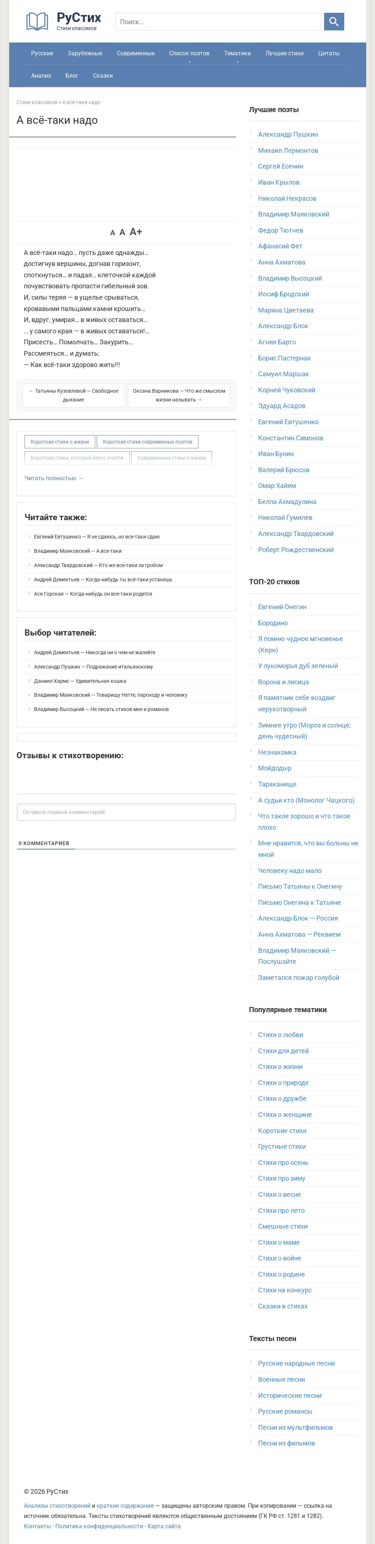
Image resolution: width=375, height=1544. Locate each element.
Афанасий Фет (280, 246)
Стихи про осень (283, 1162)
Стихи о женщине (285, 1114)
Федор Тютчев (280, 230)
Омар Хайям (277, 485)
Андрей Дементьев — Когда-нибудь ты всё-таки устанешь (103, 579)
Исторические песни (290, 1395)
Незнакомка (277, 752)
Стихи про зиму (281, 1178)
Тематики (237, 53)
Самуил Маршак (283, 374)
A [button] (112, 232)
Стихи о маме (279, 1242)
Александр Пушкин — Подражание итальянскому (93, 667)
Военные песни (281, 1379)
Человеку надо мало (290, 870)
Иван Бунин (276, 454)
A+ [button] (136, 232)
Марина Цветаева (286, 310)
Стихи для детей (283, 1051)
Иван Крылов (279, 182)
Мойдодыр (275, 768)
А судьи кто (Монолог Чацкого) (306, 800)
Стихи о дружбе (282, 1098)
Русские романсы (285, 1411)
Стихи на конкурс (285, 1290)
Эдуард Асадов (281, 406)
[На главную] (66, 29)
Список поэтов (189, 53)
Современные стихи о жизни (171, 458)
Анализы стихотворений (57, 1505)
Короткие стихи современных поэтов (147, 442)
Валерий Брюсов (283, 470)
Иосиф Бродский (283, 294)
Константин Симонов (290, 438)
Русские (42, 53)
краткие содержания (125, 1505)
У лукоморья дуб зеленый (298, 666)
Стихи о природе (283, 1082)
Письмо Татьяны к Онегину (300, 886)
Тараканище (277, 784)
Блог (72, 75)
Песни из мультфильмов (295, 1427)
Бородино (273, 623)
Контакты (37, 1526)
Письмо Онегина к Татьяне (299, 902)
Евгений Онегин (282, 607)
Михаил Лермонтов (288, 150)
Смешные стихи (283, 1226)
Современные (136, 53)
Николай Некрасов (287, 198)
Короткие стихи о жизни (60, 442)
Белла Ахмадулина (287, 502)
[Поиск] (218, 21)
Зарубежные (85, 53)
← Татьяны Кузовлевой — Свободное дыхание (73, 395)
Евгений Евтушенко (288, 422)
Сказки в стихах (283, 1306)
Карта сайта (164, 1526)
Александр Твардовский (296, 533)
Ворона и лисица (283, 682)
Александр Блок (283, 326)
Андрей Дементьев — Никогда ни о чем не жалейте (94, 652)
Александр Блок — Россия (298, 918)
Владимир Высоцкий (290, 278)
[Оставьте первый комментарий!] (126, 812)
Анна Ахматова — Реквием (299, 934)
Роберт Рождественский (296, 549)
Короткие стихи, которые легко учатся (77, 458)
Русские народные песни (296, 1363)
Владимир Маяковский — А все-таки (78, 551)
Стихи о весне (279, 1194)
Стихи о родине (281, 1274)
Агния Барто (277, 342)
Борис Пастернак (284, 358)
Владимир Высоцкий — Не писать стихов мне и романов (101, 709)
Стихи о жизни (280, 1066)
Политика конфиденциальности (99, 1526)
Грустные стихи (282, 1146)
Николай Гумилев (285, 517)
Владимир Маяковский (293, 214)
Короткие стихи (282, 1130)
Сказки (103, 75)
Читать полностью (50, 478)
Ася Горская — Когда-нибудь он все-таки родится (93, 594)
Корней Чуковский (286, 390)
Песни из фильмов (286, 1443)
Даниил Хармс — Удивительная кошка (80, 681)
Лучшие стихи (285, 53)
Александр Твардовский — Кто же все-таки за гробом (98, 565)
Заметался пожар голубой (298, 977)
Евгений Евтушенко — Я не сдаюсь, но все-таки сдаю (97, 537)
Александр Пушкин (288, 134)
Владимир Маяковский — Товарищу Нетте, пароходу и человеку (111, 695)
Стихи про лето (281, 1210)
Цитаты (328, 53)
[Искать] (334, 21)
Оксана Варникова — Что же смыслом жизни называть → (179, 395)
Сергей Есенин (280, 166)
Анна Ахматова (281, 262)
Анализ (41, 75)
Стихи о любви (280, 1034)
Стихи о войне (279, 1258)
